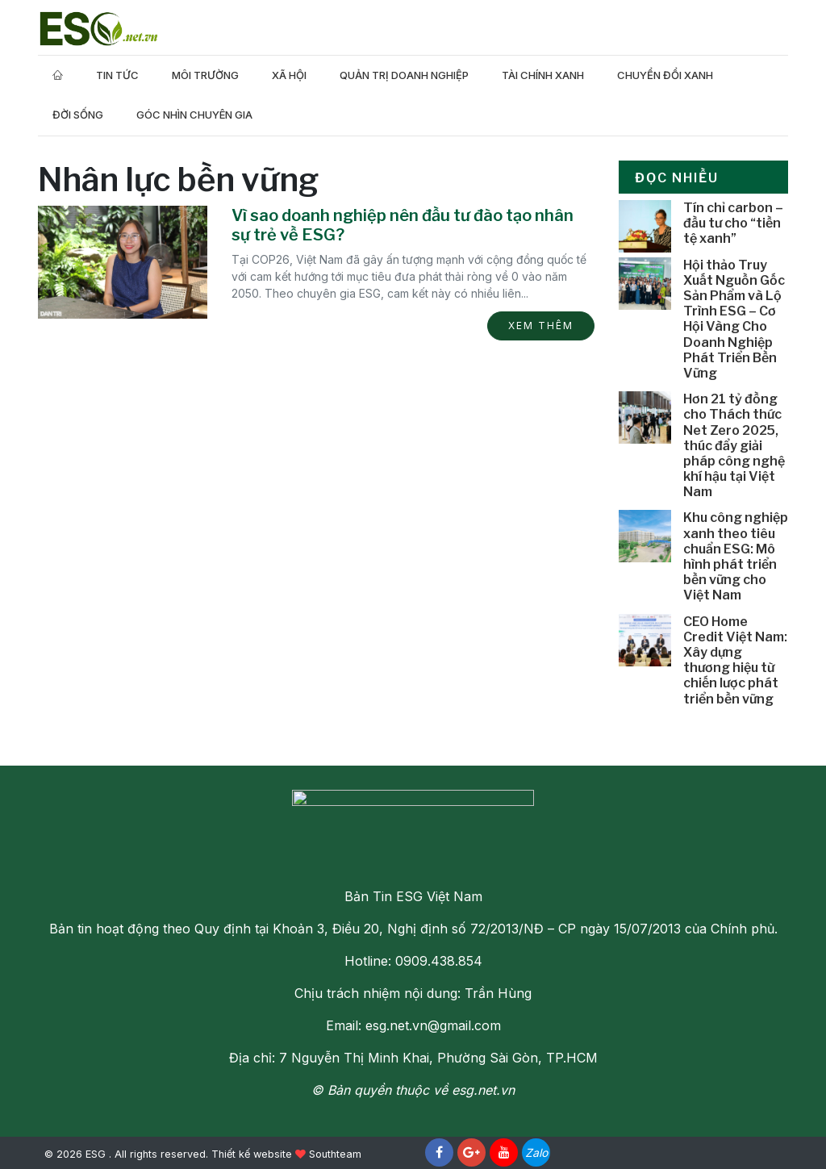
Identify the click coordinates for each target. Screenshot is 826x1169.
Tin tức (117, 75)
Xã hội (289, 75)
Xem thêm (541, 325)
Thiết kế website (251, 1154)
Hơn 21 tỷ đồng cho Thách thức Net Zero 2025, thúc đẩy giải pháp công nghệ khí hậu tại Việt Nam (734, 445)
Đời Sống (77, 114)
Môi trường (205, 75)
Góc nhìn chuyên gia (194, 114)
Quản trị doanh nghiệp (404, 75)
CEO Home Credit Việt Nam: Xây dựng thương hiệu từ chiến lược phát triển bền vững (735, 660)
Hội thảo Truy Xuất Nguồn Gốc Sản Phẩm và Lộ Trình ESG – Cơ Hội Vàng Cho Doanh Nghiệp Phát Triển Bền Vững (734, 319)
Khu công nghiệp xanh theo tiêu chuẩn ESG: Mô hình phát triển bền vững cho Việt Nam (735, 556)
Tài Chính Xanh (543, 75)
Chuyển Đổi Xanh (665, 75)
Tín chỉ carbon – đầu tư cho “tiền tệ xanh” (733, 223)
